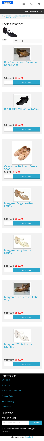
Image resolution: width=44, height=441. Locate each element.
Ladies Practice (11, 17)
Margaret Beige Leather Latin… (18, 204)
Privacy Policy (7, 396)
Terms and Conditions (11, 390)
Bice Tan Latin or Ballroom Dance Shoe (20, 63)
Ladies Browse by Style (22, 16)
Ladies (8, 16)
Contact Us (6, 406)
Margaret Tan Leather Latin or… (21, 298)
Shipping (6, 380)
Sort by (4, 40)
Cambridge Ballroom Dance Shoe (20, 167)
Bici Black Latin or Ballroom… (22, 109)
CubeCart (29, 437)
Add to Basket (26, 82)
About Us (6, 385)
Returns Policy (8, 401)
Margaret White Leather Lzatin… (19, 345)
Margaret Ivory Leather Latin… (18, 251)
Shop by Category (33, 11)
